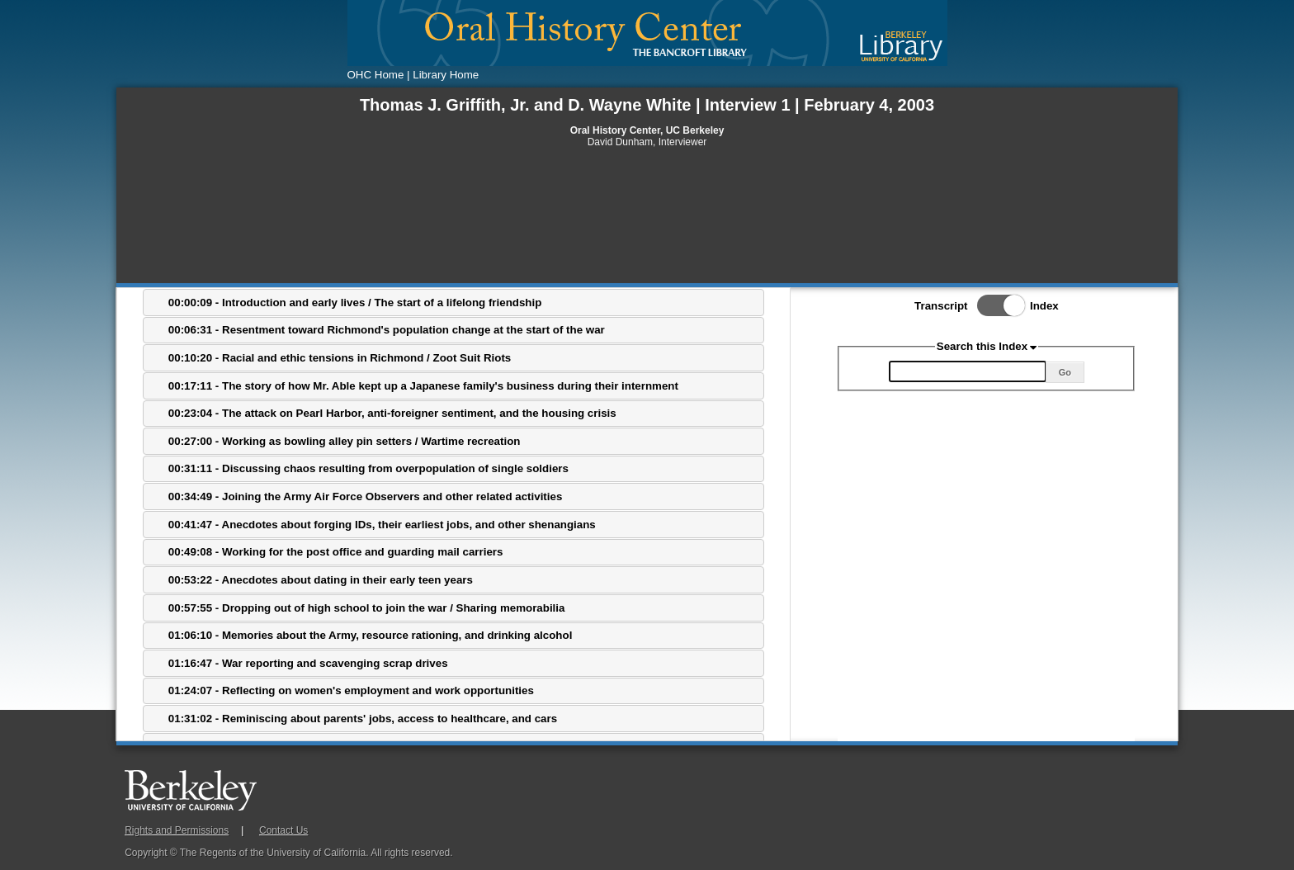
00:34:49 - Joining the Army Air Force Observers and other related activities (365, 496)
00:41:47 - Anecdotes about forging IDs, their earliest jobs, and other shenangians (382, 524)
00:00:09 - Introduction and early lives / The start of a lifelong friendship (355, 302)
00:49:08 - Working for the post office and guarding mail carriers (335, 552)
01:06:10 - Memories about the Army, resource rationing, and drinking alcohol (370, 635)
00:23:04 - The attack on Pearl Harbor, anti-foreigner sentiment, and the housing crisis (392, 413)
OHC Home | (378, 75)
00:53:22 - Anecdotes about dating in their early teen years (320, 580)
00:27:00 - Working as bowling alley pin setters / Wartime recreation (344, 441)
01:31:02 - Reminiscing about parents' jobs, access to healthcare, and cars (362, 718)
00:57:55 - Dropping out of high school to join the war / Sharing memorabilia (366, 608)
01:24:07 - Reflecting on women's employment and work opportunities (351, 690)
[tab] (453, 302)
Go (1065, 372)
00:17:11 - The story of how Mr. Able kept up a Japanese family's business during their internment (423, 386)
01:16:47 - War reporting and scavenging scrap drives (308, 663)
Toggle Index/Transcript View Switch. (996, 305)
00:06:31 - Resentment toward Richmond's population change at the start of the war (386, 330)
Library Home (446, 75)
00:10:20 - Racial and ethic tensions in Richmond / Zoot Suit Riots (339, 358)
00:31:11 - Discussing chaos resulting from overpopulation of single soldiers (368, 468)
